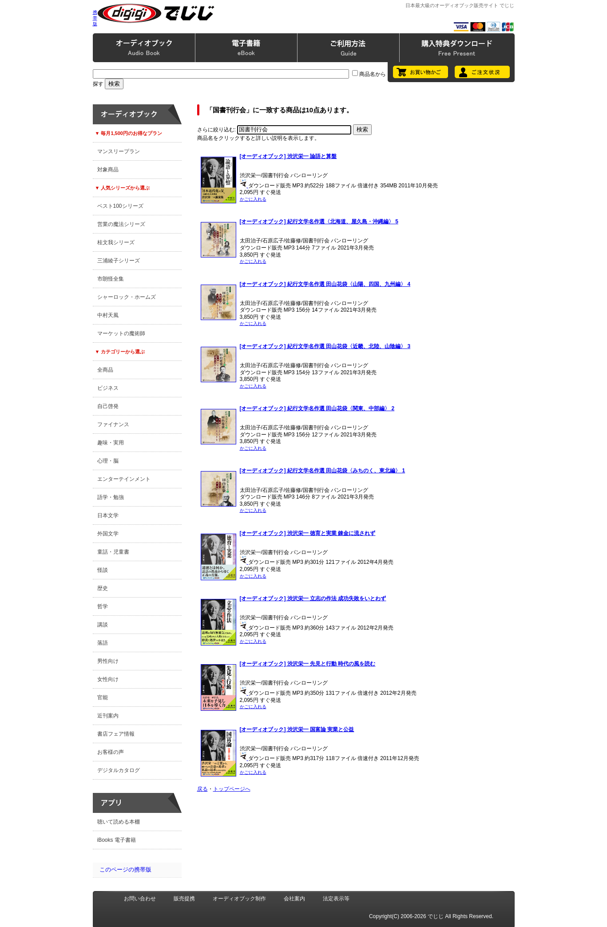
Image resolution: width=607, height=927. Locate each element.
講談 (102, 625)
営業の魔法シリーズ (121, 224)
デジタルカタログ (118, 770)
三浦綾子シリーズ (118, 261)
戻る (202, 789)
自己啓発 (108, 406)
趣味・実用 (110, 443)
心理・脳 (108, 461)
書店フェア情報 (116, 734)
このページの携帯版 (125, 869)
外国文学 (108, 534)
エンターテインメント (124, 479)
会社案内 (294, 898)
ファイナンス (113, 424)
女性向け (108, 679)
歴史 (102, 588)
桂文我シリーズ (116, 242)
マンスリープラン (118, 151)
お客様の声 (110, 752)
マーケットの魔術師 (121, 333)
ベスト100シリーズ (120, 206)
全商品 (105, 370)
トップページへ (231, 789)
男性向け (108, 661)
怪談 (102, 570)
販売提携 (184, 898)
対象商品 (108, 169)
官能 (102, 697)
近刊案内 (108, 716)
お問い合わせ (140, 898)
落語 (102, 643)
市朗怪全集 (110, 279)
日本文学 (108, 515)
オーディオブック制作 (239, 898)
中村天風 (108, 315)
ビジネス (108, 388)
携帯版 (95, 18)
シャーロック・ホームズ (126, 297)
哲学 (102, 606)
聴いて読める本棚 (118, 822)
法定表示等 (336, 898)
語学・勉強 (110, 497)
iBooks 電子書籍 (116, 840)
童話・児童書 (113, 552)
